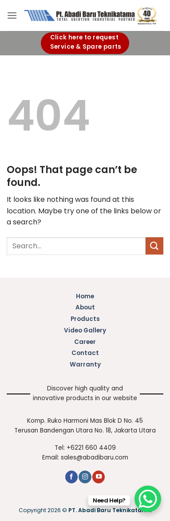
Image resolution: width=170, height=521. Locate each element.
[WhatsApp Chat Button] (147, 499)
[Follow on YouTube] (98, 477)
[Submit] (154, 246)
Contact (85, 353)
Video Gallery (85, 330)
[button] (12, 15)
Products (85, 319)
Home (85, 296)
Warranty (85, 364)
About (85, 307)
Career (85, 342)
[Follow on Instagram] (85, 477)
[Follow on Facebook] (71, 477)
